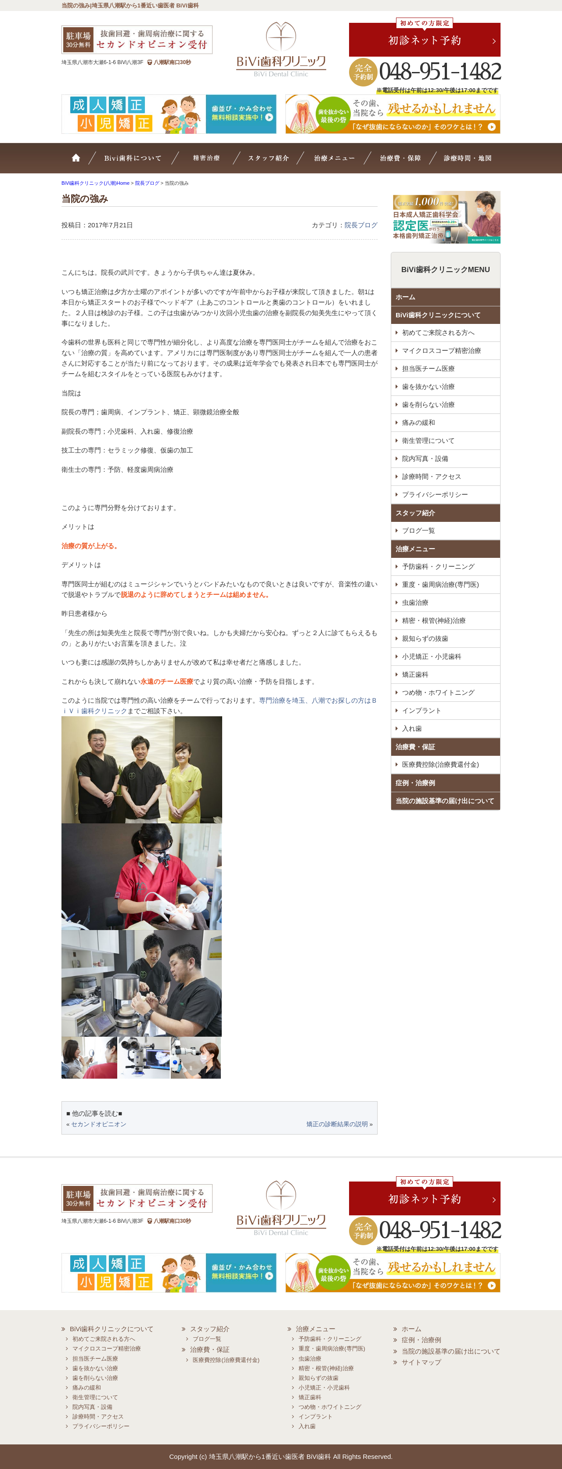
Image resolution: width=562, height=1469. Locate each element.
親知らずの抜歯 (425, 638)
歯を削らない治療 (428, 404)
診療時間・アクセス (431, 476)
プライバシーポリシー (435, 494)
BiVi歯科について (145, 162)
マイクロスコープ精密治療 (218, 162)
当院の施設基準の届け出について (445, 801)
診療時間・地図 (466, 162)
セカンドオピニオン (98, 1124)
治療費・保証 (402, 162)
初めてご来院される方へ (438, 332)
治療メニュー (341, 162)
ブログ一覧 (418, 530)
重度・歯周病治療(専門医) (440, 584)
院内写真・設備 (425, 458)
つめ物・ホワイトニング (438, 692)
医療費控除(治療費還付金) (440, 764)
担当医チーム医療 (428, 368)
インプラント (422, 710)
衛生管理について (428, 440)
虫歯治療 (415, 602)
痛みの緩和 (418, 422)
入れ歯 (412, 728)
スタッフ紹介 (279, 162)
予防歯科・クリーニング (438, 566)
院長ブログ (361, 225)
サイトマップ (421, 1362)
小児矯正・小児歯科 (431, 656)
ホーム (81, 162)
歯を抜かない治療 (428, 386)
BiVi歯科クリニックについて (438, 315)
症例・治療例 (415, 783)
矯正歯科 (415, 674)
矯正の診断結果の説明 (337, 1124)
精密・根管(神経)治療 (434, 620)
